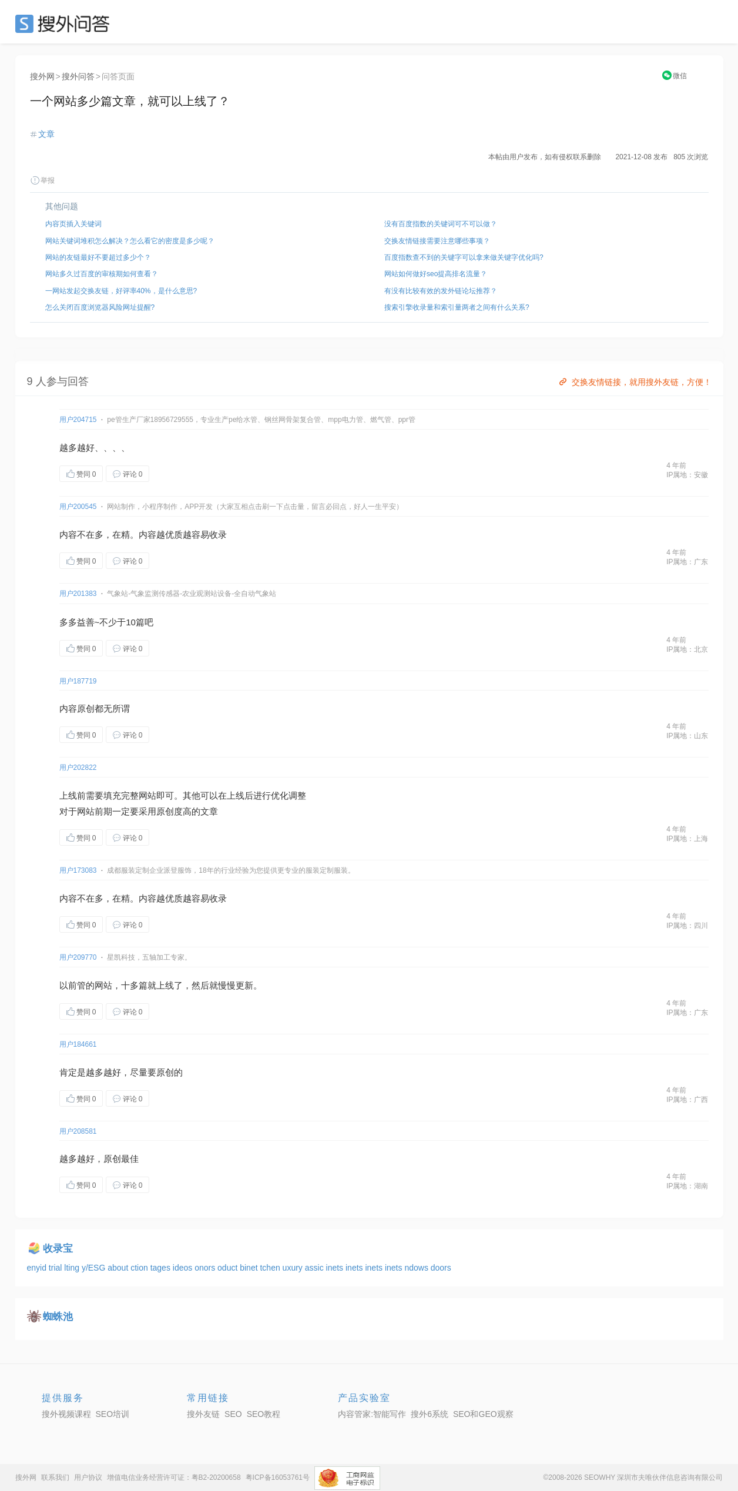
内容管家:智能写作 (372, 1414)
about (119, 1267)
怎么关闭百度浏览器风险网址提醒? (100, 307)
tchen (271, 1267)
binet (250, 1267)
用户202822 (78, 767)
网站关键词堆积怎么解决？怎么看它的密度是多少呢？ (129, 241)
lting (73, 1267)
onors (205, 1267)
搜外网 (42, 76)
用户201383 (78, 593)
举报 (42, 180)
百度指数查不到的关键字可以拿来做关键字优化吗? (464, 257)
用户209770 (78, 957)
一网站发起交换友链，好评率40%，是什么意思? (121, 291)
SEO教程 (264, 1414)
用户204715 (78, 420)
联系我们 (55, 1477)
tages (161, 1267)
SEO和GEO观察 (483, 1414)
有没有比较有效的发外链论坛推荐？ (440, 291)
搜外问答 (78, 76)
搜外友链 (203, 1414)
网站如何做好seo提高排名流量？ (435, 274)
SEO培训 (113, 1414)
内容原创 (77, 708)
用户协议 (88, 1477)
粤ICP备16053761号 (278, 1477)
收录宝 (58, 1248)
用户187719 (78, 681)
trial (56, 1267)
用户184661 (78, 1044)
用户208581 (78, 1131)
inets (335, 1267)
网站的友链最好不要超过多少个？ (98, 257)
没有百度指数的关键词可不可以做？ (440, 224)
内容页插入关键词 (73, 224)
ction (140, 1267)
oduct (228, 1267)
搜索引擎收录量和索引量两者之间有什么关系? (456, 307)
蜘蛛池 (58, 1316)
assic (315, 1267)
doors (441, 1267)
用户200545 (78, 506)
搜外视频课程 (66, 1414)
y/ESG (95, 1267)
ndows (417, 1267)
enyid (38, 1267)
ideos (183, 1267)
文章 (46, 134)
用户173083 (78, 870)
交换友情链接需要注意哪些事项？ (437, 241)
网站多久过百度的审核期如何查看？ (101, 274)
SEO (65, 23)
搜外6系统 (429, 1414)
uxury (294, 1267)
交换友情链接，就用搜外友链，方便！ (634, 382)
